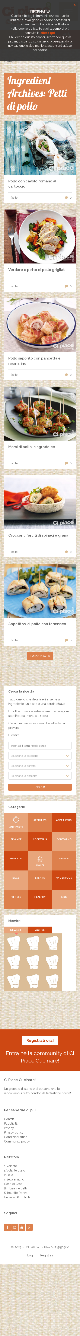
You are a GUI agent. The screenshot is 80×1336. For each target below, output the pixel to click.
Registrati (46, 1255)
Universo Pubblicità (17, 1197)
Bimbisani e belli (15, 1188)
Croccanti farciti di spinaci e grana (38, 535)
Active (40, 930)
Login (31, 1255)
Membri (14, 921)
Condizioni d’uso (15, 1137)
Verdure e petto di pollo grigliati (36, 270)
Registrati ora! (40, 1040)
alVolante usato (14, 1170)
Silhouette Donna (16, 1193)
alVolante (10, 1166)
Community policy (17, 1141)
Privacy (9, 1128)
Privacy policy (13, 1132)
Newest (16, 930)
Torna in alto (40, 655)
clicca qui (47, 33)
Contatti (9, 1119)
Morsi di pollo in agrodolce (31, 447)
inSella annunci (14, 1179)
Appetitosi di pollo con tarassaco (37, 624)
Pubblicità (10, 1123)
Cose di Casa (13, 1184)
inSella (8, 1175)
